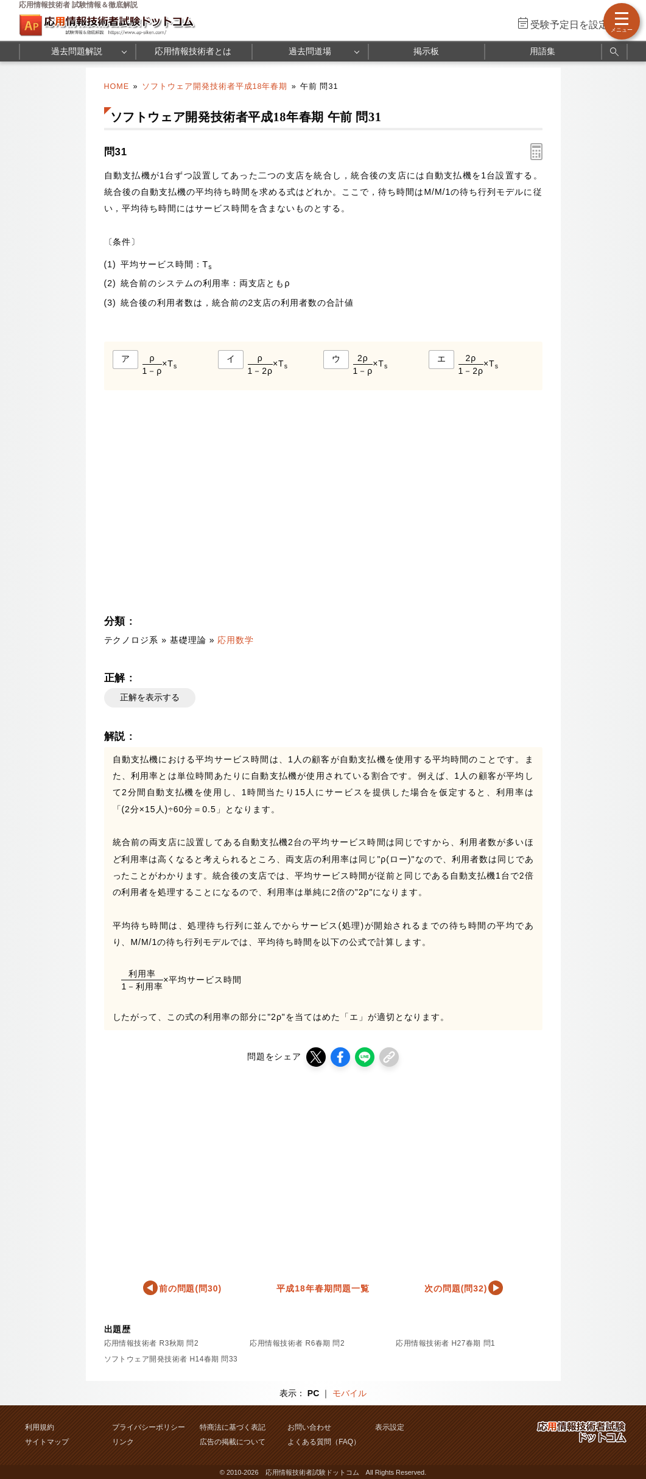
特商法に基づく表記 (232, 1427)
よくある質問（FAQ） (323, 1442)
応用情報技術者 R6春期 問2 (297, 1343)
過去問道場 (310, 51)
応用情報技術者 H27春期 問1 (445, 1343)
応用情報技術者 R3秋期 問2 (151, 1343)
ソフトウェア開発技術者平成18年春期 (215, 86)
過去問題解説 (76, 51)
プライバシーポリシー (148, 1427)
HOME (117, 86)
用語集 (542, 51)
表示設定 (389, 1427)
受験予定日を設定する (579, 24)
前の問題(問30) (190, 1288)
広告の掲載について (232, 1442)
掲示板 (426, 51)
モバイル (349, 1393)
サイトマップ (47, 1442)
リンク (123, 1442)
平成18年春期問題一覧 (322, 1288)
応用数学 (235, 640)
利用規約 (39, 1427)
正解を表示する (150, 697)
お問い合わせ (309, 1427)
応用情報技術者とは (193, 51)
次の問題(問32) (456, 1288)
